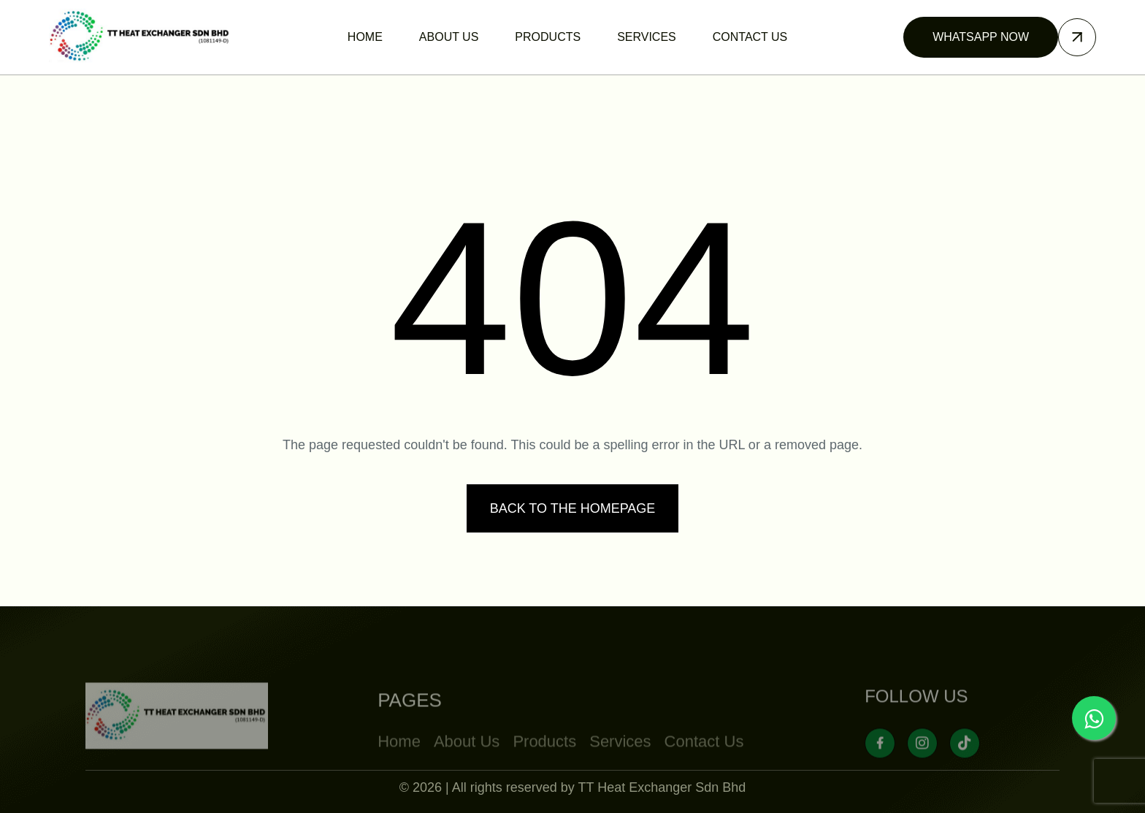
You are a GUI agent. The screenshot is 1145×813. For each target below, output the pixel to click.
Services (620, 764)
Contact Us (704, 764)
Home (399, 764)
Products (544, 764)
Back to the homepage (573, 508)
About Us (467, 764)
